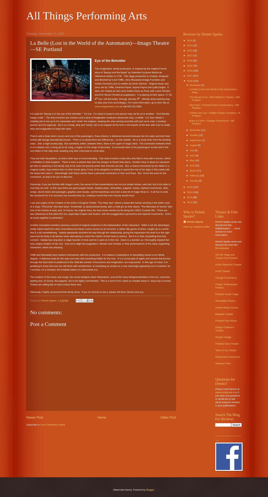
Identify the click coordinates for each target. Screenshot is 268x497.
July (192, 150)
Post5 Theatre (222, 271)
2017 (190, 75)
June (193, 155)
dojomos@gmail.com (226, 392)
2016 (190, 81)
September (196, 140)
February (195, 175)
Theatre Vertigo (223, 337)
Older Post (168, 417)
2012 (190, 202)
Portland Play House (226, 320)
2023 (190, 45)
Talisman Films (223, 363)
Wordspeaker (222, 248)
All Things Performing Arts (86, 16)
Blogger (150, 489)
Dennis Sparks (195, 221)
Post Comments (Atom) (53, 424)
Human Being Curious (226, 307)
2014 (190, 192)
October (194, 135)
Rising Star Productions (227, 357)
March (193, 170)
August (194, 145)
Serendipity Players (225, 300)
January (194, 180)
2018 (190, 70)
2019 (190, 65)
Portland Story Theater (227, 343)
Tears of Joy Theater (226, 350)
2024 (190, 40)
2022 (190, 50)
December (195, 85)
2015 (190, 187)
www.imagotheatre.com (107, 106)
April (192, 165)
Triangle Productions (226, 277)
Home (101, 417)
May (192, 160)
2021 (190, 55)
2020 (190, 60)
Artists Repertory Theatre (228, 264)
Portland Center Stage (226, 294)
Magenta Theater (224, 314)
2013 (190, 197)
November (195, 130)
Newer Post (34, 417)
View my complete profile (196, 226)
